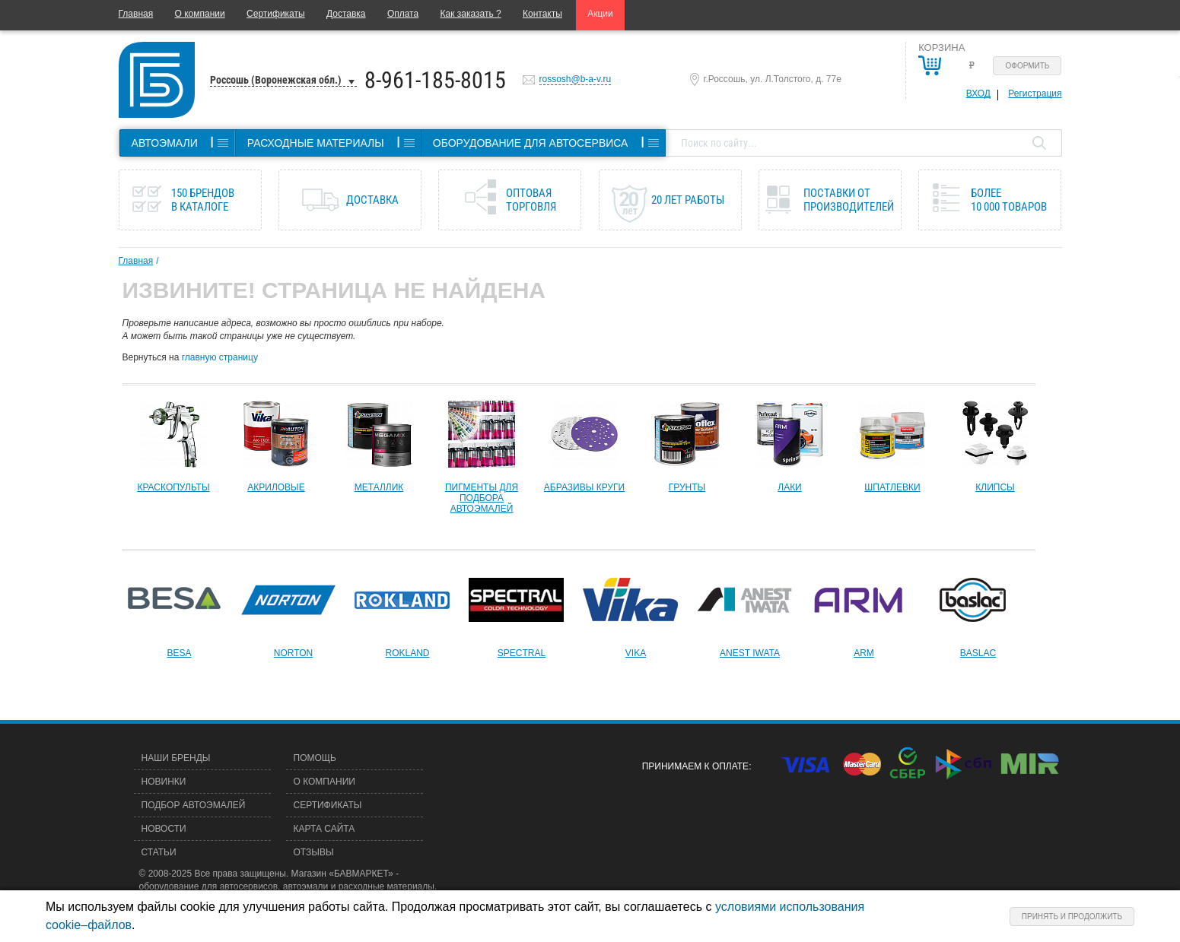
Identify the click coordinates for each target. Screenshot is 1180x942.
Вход (978, 93)
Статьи (159, 852)
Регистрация (1034, 93)
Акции (600, 13)
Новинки (164, 781)
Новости (164, 828)
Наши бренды (176, 758)
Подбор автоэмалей (194, 805)
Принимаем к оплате (695, 766)
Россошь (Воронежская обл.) (276, 80)
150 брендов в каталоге (202, 200)
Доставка (346, 13)
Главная (136, 13)
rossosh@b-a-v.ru (575, 79)
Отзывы (314, 852)
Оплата (402, 13)
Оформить (1028, 66)
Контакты (542, 13)
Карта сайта (324, 828)
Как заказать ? (471, 13)
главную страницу (220, 357)
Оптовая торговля (531, 200)
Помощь (315, 758)
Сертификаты (275, 13)
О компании (200, 13)
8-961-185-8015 (435, 80)
